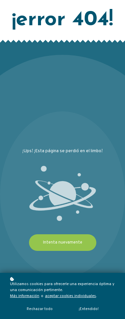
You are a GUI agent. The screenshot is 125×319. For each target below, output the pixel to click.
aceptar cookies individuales (70, 296)
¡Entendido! (89, 309)
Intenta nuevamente (62, 242)
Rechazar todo (40, 309)
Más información (24, 296)
